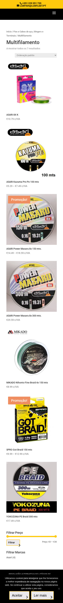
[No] (58, 588)
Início (9, 31)
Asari (9, 557)
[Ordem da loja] (36, 55)
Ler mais (40, 595)
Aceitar (17, 595)
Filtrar (11, 542)
